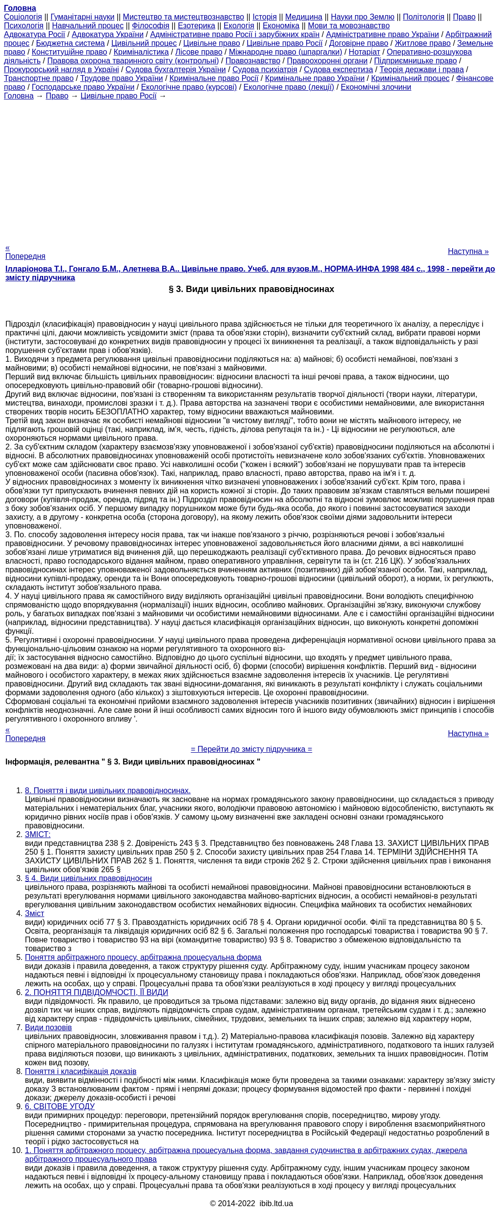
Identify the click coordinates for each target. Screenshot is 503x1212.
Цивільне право (211, 43)
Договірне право (358, 43)
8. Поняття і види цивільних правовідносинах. (108, 790)
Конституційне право (69, 52)
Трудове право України (121, 78)
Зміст (34, 913)
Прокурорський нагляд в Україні (61, 69)
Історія (264, 17)
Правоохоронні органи (327, 61)
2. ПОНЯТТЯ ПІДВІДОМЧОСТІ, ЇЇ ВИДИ (96, 992)
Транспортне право (39, 78)
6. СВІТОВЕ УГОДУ (60, 1106)
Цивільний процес (144, 43)
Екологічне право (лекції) (289, 87)
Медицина (303, 17)
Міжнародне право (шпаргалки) (285, 52)
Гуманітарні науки (82, 17)
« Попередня (25, 251)
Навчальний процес (88, 25)
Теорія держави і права (421, 69)
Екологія (239, 25)
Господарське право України (83, 87)
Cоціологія (23, 17)
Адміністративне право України (382, 34)
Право (464, 17)
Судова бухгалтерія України (176, 69)
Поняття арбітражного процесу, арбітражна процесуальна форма (143, 957)
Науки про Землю (362, 17)
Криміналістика (141, 52)
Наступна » (468, 251)
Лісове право (198, 52)
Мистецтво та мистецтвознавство (183, 17)
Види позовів (48, 1027)
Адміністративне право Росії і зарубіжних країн (234, 34)
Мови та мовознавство (349, 25)
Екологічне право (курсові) (189, 87)
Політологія (423, 17)
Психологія (23, 25)
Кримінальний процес (410, 78)
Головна (19, 96)
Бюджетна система (70, 43)
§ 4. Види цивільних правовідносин (88, 878)
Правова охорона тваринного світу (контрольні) (133, 61)
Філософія (150, 25)
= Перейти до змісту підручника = (252, 749)
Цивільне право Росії (285, 43)
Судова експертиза (338, 69)
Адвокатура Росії (34, 34)
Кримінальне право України (315, 78)
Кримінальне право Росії (213, 78)
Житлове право (423, 43)
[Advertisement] (251, 168)
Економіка (281, 25)
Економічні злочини (376, 87)
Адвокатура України (108, 34)
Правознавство (253, 61)
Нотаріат (364, 52)
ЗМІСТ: (38, 834)
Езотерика (196, 25)
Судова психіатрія (264, 69)
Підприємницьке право (415, 61)
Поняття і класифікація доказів (81, 1071)
